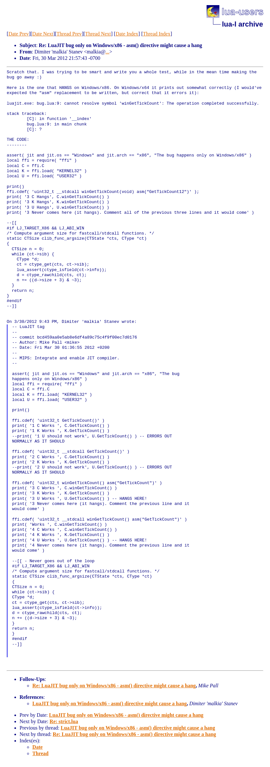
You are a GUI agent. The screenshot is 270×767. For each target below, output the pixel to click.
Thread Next (98, 33)
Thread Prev (69, 33)
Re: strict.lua (64, 721)
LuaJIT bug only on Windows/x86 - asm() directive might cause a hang (109, 703)
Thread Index (156, 33)
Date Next (42, 33)
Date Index (127, 33)
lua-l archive (242, 24)
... (107, 51)
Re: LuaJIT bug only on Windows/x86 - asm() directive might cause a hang (114, 685)
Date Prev (18, 33)
